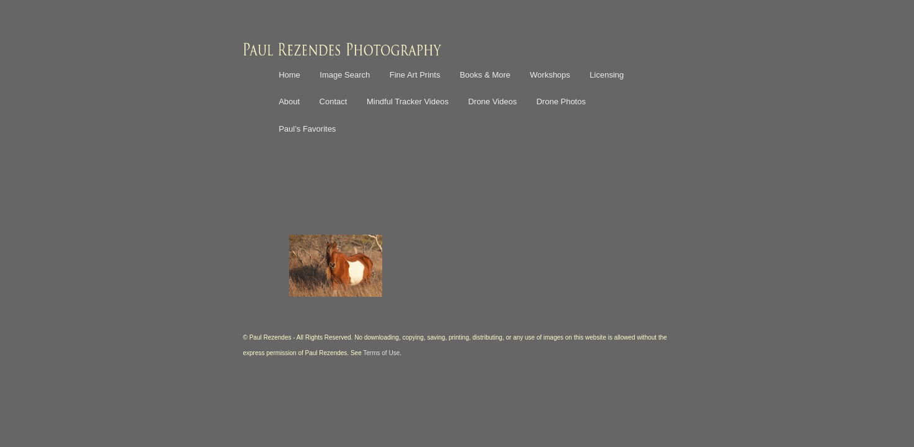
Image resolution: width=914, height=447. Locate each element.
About (289, 101)
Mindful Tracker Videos (408, 101)
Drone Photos (561, 101)
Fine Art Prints (415, 74)
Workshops (550, 74)
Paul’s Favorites (307, 128)
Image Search (345, 74)
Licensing (606, 74)
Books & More (485, 74)
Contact (333, 101)
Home (289, 74)
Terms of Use (381, 353)
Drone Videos (492, 101)
